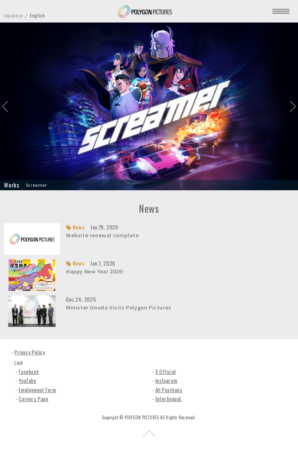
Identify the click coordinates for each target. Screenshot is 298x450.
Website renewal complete (102, 235)
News (78, 227)
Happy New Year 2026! (95, 271)
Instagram (166, 380)
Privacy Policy (29, 352)
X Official (165, 371)
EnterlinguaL (168, 399)
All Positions (169, 390)
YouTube (27, 380)
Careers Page (33, 399)
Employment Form (37, 390)
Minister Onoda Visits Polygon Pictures (118, 307)
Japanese (13, 15)
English (37, 15)
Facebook (29, 371)
